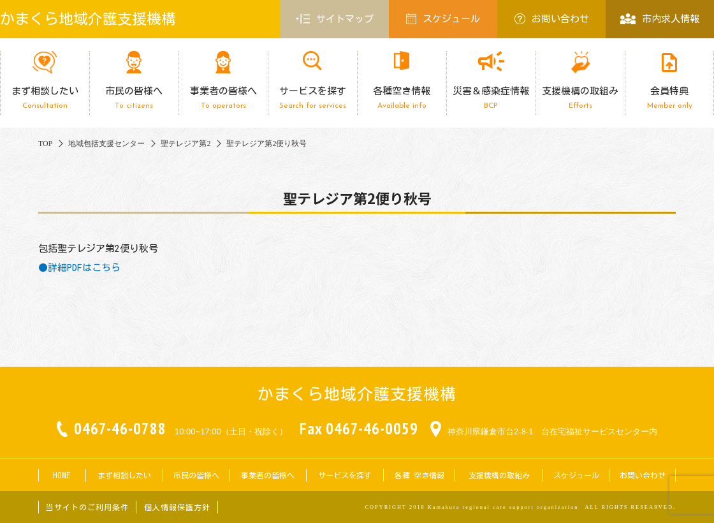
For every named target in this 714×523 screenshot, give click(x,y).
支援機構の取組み (580, 98)
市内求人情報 (659, 18)
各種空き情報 (401, 98)
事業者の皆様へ (223, 98)
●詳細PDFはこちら (79, 267)
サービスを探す (312, 98)
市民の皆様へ (133, 98)
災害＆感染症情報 (491, 98)
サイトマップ (335, 19)
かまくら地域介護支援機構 (88, 18)
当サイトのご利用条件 (87, 507)
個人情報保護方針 (177, 507)
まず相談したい (44, 98)
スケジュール (443, 18)
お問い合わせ (551, 18)
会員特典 (669, 98)
